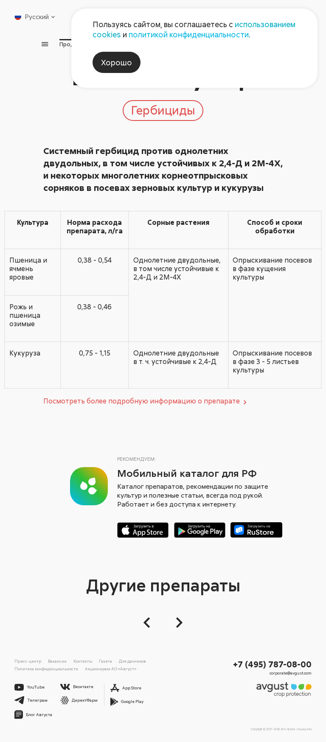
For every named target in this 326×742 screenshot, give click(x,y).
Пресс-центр (27, 661)
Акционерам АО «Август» (110, 668)
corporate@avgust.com (291, 673)
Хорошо (116, 62)
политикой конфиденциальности (189, 34)
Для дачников (132, 661)
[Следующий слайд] (177, 622)
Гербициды (163, 110)
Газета (105, 661)
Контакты (83, 661)
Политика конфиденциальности (46, 668)
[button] (149, 622)
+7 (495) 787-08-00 (272, 664)
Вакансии (57, 661)
